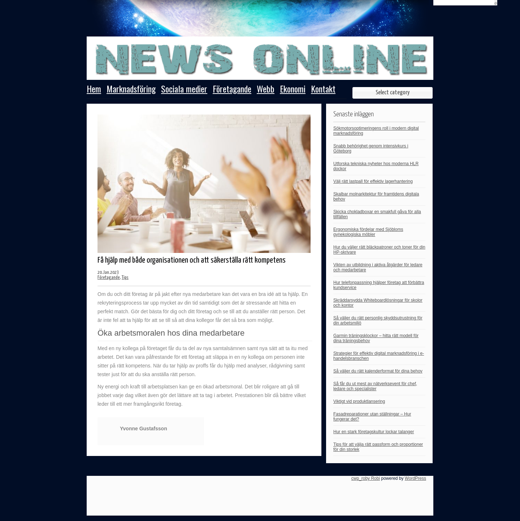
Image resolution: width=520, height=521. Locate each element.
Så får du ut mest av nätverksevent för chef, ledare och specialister (375, 386)
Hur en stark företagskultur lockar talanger (373, 431)
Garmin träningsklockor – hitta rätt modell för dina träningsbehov (376, 338)
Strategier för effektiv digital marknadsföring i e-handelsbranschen (378, 356)
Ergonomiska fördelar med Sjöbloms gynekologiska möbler (368, 232)
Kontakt (323, 89)
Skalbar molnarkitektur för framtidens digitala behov (376, 196)
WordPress (415, 478)
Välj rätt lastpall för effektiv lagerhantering (373, 181)
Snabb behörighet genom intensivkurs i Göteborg (370, 148)
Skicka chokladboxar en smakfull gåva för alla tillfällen (377, 214)
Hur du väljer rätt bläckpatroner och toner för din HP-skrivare (379, 250)
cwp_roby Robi (365, 478)
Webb (265, 89)
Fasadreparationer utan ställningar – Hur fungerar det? (372, 417)
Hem (94, 89)
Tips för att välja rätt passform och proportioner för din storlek (378, 447)
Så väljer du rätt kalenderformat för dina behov (377, 371)
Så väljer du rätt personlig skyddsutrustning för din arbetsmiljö (377, 320)
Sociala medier (184, 89)
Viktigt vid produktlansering (359, 401)
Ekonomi (293, 89)
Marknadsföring (131, 89)
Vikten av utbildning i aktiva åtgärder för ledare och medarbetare (377, 267)
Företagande (232, 89)
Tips (125, 277)
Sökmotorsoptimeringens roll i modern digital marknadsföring (376, 131)
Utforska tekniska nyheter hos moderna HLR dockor (376, 166)
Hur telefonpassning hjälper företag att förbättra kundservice (378, 285)
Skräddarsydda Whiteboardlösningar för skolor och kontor (377, 303)
